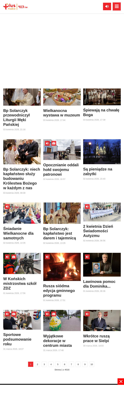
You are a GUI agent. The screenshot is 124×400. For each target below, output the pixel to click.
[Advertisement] (62, 392)
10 (92, 364)
